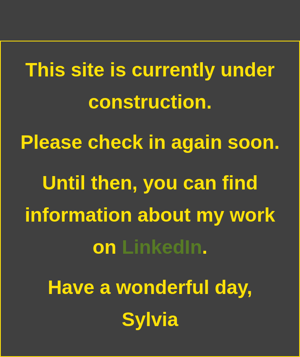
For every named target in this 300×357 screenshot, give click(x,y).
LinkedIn (162, 247)
